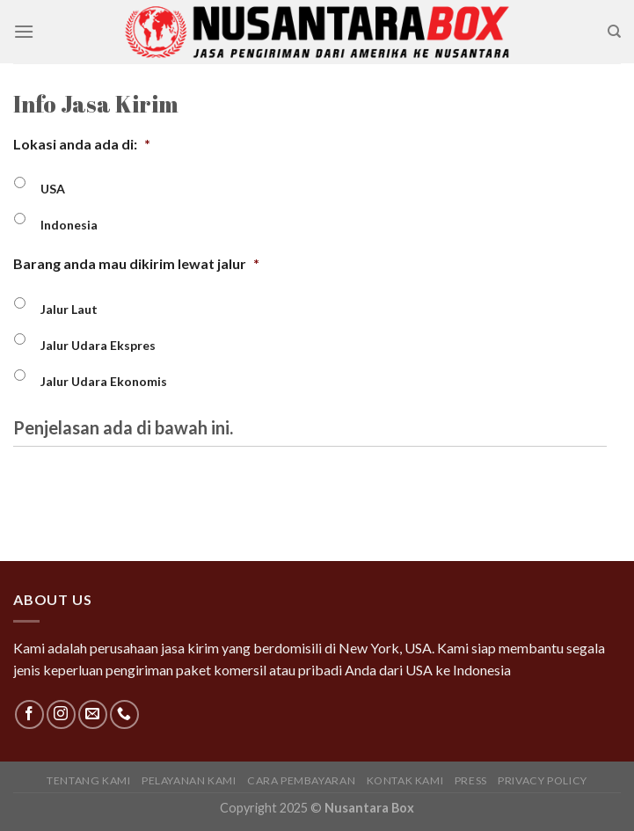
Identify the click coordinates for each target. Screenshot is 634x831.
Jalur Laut (69, 309)
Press (471, 780)
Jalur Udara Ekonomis (103, 381)
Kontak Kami (405, 780)
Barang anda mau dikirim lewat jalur (136, 263)
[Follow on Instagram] (61, 714)
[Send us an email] (92, 714)
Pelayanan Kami (189, 780)
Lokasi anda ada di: (81, 143)
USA (52, 188)
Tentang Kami (88, 780)
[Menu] (23, 31)
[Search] (614, 31)
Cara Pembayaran (301, 780)
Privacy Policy (542, 780)
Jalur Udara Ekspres (98, 345)
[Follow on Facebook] (29, 714)
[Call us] (124, 714)
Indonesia (69, 224)
